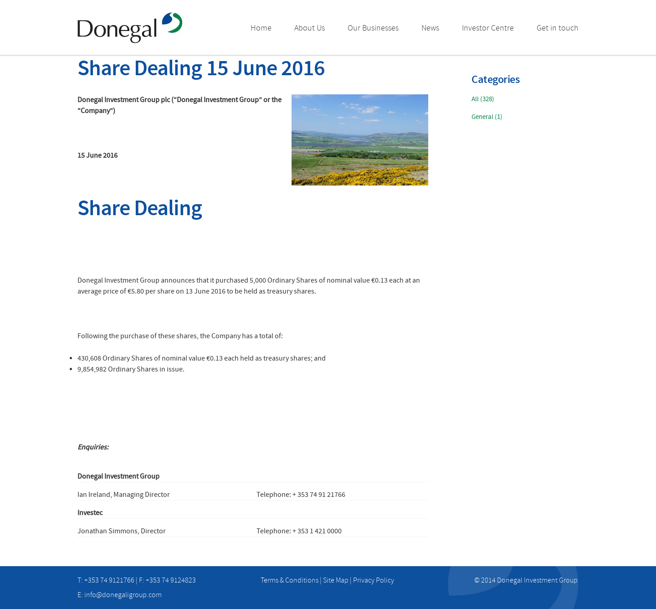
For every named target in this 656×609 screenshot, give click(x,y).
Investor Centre (488, 28)
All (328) (483, 99)
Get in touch (558, 28)
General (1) (487, 117)
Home (261, 28)
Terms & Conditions (289, 580)
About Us (309, 28)
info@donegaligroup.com (123, 594)
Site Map (335, 580)
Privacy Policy (373, 580)
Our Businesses (373, 28)
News (430, 28)
